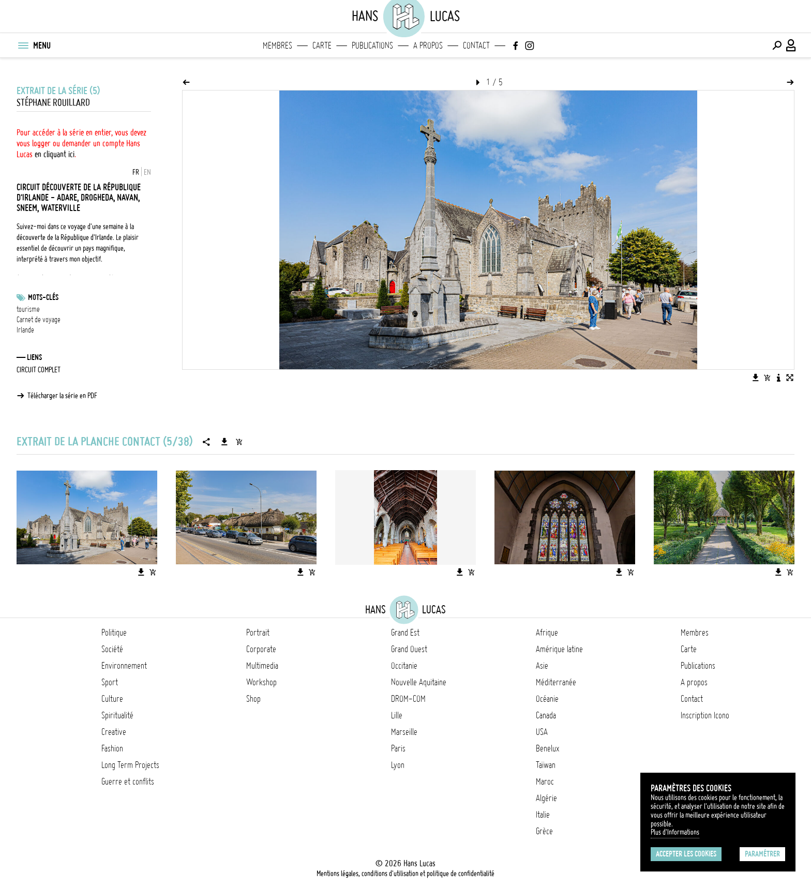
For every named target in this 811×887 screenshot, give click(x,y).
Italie (543, 814)
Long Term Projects (130, 765)
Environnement (124, 665)
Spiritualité (117, 715)
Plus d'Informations (675, 832)
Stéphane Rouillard (53, 103)
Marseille (404, 732)
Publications (372, 45)
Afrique (547, 632)
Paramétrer (762, 854)
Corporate (261, 649)
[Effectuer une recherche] (777, 45)
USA (542, 732)
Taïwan (545, 765)
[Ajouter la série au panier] (239, 441)
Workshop (261, 682)
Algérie (546, 798)
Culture (112, 699)
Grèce (544, 831)
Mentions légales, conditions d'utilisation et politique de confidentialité (405, 873)
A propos (428, 45)
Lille (396, 715)
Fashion (112, 748)
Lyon (397, 765)
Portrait (257, 632)
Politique (114, 632)
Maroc (545, 781)
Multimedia (262, 665)
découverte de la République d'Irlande (65, 237)
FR (135, 172)
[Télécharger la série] (224, 441)
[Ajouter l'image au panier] (767, 377)
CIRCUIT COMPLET (39, 369)
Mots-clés (43, 297)
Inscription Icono (705, 715)
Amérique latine (559, 649)
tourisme (28, 309)
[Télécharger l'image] (755, 377)
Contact (476, 45)
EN (147, 172)
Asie (542, 665)
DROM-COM (408, 699)
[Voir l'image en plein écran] (789, 377)
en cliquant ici (54, 154)
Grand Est (405, 632)
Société (112, 649)
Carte (322, 45)
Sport (109, 682)
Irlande (25, 330)
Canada (546, 715)
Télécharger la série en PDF (62, 395)
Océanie (547, 699)
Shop (253, 699)
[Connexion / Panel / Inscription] (791, 45)
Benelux (547, 748)
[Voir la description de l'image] (778, 377)
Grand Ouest (409, 649)
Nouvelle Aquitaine (418, 682)
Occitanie (404, 665)
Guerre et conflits (127, 781)
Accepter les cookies (686, 854)
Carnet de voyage (39, 319)
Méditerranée (556, 682)
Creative (113, 732)
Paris (398, 748)
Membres (277, 45)
